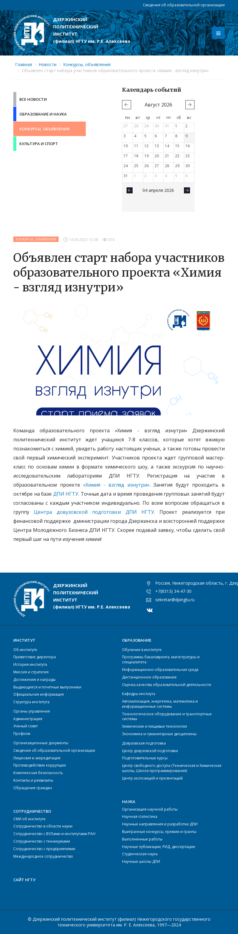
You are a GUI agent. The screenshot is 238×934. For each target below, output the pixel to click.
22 (177, 155)
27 (126, 126)
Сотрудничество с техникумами (41, 841)
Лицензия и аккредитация (36, 758)
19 (146, 155)
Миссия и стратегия (31, 672)
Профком (21, 733)
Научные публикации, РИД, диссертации (158, 846)
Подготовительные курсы (145, 758)
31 (167, 126)
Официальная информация (38, 694)
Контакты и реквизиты (33, 780)
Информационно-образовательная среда (160, 669)
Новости (47, 64)
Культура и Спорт (38, 143)
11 (136, 145)
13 (157, 145)
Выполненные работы (142, 839)
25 (136, 165)
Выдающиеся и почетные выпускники (47, 687)
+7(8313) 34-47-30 (173, 591)
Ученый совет (25, 726)
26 (146, 165)
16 (187, 145)
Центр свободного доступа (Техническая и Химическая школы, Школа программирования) (171, 768)
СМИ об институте (29, 818)
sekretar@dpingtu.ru (175, 599)
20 (157, 155)
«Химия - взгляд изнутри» (116, 484)
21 (167, 155)
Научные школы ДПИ (141, 861)
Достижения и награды (34, 679)
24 (126, 165)
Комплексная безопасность (38, 772)
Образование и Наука (43, 114)
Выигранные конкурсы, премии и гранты (159, 831)
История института (30, 664)
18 (136, 155)
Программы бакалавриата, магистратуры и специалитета (161, 659)
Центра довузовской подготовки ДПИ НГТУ (94, 512)
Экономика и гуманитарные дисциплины (159, 733)
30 (157, 126)
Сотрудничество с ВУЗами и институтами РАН (54, 833)
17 (126, 155)
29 (146, 126)
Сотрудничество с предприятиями (44, 848)
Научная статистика (139, 816)
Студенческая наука (140, 853)
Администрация (27, 718)
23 (187, 155)
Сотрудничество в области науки (42, 826)
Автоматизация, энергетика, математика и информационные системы (160, 704)
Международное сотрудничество (43, 856)
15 (177, 145)
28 (136, 126)
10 (126, 145)
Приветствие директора (34, 656)
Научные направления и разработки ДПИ (160, 824)
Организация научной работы (150, 809)
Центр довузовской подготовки (150, 750)
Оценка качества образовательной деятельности (166, 684)
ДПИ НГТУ (66, 494)
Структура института (31, 701)
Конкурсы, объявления (87, 64)
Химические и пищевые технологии (154, 726)
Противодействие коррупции (39, 765)
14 (167, 145)
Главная (23, 64)
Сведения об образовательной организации (184, 5)
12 (146, 145)
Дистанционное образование (149, 677)
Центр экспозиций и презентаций (152, 778)
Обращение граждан (32, 787)
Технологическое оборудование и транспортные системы (167, 716)
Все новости (33, 99)
